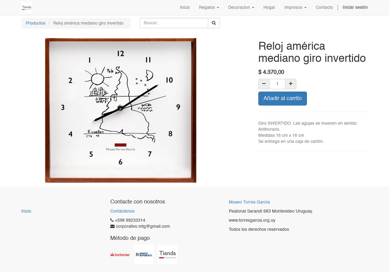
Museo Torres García (249, 202)
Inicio (26, 211)
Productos (35, 23)
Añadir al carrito (282, 98)
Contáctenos (122, 211)
